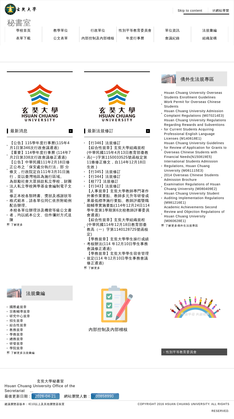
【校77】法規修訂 (103, 181)
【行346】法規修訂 (104, 143)
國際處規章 (18, 307)
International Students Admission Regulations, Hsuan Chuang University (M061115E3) (191, 165)
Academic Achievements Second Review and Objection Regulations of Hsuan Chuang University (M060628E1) (194, 214)
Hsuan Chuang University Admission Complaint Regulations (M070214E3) (194, 113)
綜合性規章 (18, 325)
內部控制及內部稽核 (98, 38)
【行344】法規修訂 (104, 176)
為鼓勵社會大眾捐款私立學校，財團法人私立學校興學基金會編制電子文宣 (41, 186)
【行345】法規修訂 (104, 172)
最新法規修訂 (101, 131)
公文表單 (60, 38)
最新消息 (19, 131)
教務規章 (16, 330)
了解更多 (17, 224)
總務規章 (16, 339)
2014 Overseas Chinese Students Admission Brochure (191, 177)
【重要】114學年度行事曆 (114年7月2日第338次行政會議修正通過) (40, 155)
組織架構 (209, 38)
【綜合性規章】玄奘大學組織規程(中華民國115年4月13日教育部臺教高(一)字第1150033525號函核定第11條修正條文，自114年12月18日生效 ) (118, 157)
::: (165, 10)
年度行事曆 (135, 38)
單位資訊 (172, 30)
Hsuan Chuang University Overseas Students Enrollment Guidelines (193, 95)
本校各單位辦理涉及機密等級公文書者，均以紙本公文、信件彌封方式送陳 (41, 215)
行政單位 (98, 30)
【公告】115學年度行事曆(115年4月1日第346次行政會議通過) (40, 145)
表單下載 (23, 38)
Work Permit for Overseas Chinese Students (192, 104)
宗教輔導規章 (20, 311)
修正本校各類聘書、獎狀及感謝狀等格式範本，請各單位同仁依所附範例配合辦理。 (41, 200)
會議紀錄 (172, 38)
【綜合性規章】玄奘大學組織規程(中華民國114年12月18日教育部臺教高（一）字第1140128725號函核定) (117, 227)
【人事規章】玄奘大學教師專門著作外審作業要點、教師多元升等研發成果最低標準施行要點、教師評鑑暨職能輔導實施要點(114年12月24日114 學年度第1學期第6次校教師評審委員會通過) (118, 203)
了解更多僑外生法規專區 (181, 225)
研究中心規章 (20, 316)
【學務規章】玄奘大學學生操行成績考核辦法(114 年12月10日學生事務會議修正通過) (118, 244)
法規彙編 (209, 30)
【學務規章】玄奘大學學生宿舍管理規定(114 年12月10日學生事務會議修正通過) (118, 258)
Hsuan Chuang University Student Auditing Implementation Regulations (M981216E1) (194, 198)
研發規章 (16, 343)
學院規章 (16, 348)
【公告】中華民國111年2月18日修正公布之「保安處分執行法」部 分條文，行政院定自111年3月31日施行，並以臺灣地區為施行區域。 (40, 169)
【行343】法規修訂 (104, 186)
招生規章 (16, 320)
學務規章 (16, 334)
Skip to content (190, 10)
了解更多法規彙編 (23, 352)
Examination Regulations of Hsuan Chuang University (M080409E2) (192, 186)
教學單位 (60, 30)
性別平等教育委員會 (135, 30)
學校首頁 (23, 30)
